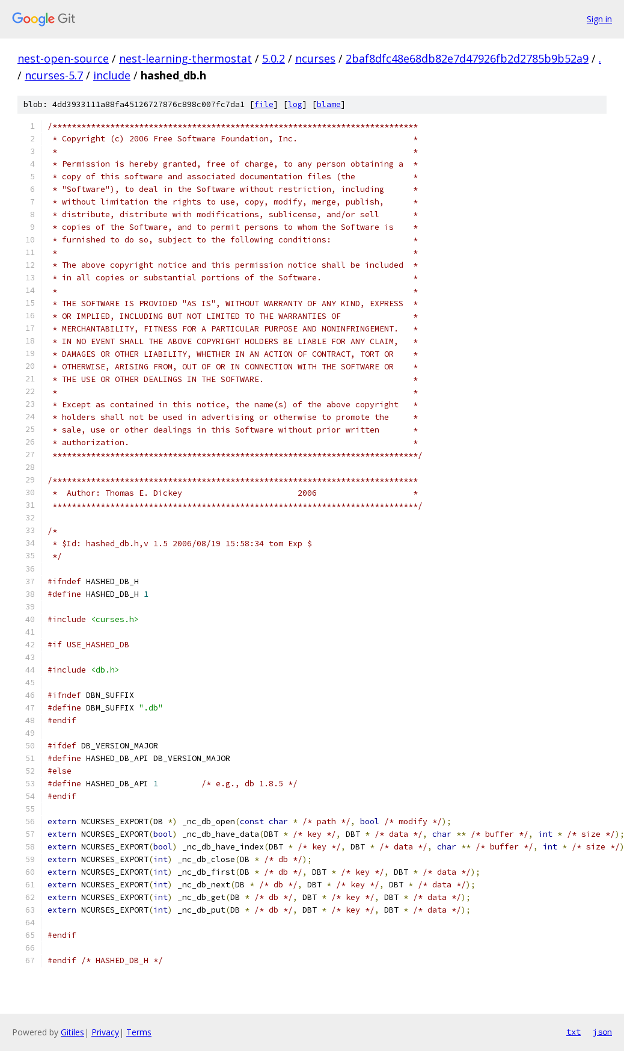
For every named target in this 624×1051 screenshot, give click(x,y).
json (602, 1031)
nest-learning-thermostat (185, 58)
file (264, 104)
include (111, 75)
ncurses (315, 58)
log (295, 104)
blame (329, 104)
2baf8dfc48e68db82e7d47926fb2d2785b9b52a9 (467, 58)
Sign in (599, 19)
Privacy (105, 1032)
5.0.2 (273, 58)
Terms (138, 1032)
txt (573, 1031)
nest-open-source (63, 58)
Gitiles (72, 1032)
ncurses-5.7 (54, 75)
